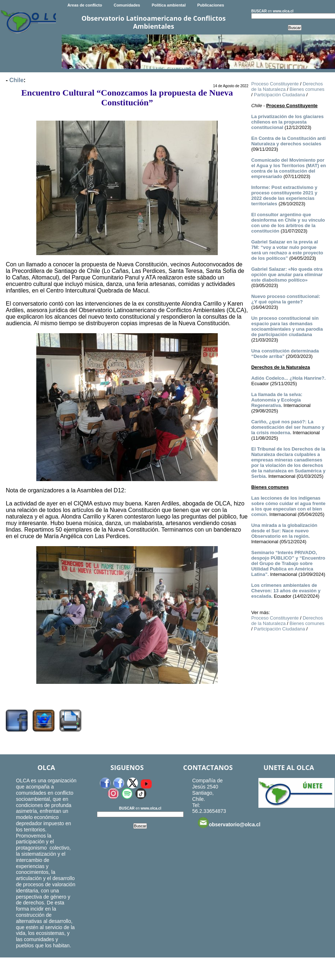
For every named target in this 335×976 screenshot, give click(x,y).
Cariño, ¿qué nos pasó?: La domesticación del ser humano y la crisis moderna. (287, 427)
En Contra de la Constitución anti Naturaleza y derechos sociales (288, 141)
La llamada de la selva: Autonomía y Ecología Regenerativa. (276, 400)
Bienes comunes (307, 89)
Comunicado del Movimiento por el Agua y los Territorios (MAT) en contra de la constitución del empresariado (288, 168)
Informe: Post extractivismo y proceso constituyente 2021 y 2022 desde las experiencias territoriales (284, 195)
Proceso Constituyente (275, 83)
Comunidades (127, 5)
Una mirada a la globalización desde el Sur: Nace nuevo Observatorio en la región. (284, 531)
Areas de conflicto (85, 5)
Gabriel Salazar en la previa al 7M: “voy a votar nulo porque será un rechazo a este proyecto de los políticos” (287, 250)
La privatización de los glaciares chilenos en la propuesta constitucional (287, 122)
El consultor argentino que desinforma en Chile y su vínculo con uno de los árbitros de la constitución (288, 223)
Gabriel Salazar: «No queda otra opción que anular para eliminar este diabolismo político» (287, 274)
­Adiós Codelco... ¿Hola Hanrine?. (288, 378)
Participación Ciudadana (279, 94)
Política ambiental (169, 5)
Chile (16, 80)
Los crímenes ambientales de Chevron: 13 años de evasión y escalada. (285, 590)
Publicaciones (210, 5)
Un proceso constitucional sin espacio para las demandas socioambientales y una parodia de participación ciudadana (287, 326)
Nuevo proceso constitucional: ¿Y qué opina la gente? (285, 299)
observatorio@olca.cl (229, 822)
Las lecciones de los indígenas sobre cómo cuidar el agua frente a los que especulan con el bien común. (288, 506)
